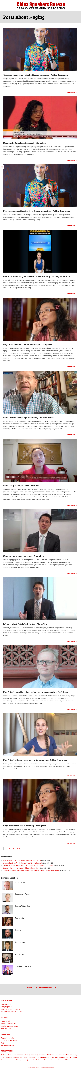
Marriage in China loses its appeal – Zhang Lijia (24, 143)
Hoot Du (38, 1067)
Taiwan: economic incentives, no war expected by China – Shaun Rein (28, 865)
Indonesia (31, 1057)
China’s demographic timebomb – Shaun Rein (23, 556)
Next (18, 849)
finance (4, 1057)
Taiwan (46, 1060)
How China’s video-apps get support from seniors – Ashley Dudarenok (35, 760)
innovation (41, 1057)
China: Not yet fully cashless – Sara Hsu (21, 485)
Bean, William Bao (22, 906)
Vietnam (61, 1060)
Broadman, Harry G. (23, 966)
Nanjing (55, 1057)
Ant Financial (19, 1055)
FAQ (2, 1043)
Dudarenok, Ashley (22, 894)
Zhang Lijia (19, 918)
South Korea (38, 1060)
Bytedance (50, 1055)
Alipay (10, 1055)
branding (34, 1055)
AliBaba (4, 1055)
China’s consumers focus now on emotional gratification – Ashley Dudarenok (31, 871)
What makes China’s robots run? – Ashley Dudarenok (22, 863)
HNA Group (22, 1057)
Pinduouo (4, 1060)
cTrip (67, 1055)
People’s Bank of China (67, 1057)
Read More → (72, 92)
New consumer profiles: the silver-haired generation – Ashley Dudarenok (36, 211)
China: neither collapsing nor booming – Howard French (28, 417)
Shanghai (19, 1060)
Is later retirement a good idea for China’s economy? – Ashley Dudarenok (36, 276)
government (12, 1057)
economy (73, 1055)
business (42, 1055)
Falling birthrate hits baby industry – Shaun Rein (25, 624)
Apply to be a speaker (9, 1040)
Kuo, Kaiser (19, 954)
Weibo (67, 1060)
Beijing (27, 1055)
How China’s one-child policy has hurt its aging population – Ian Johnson (36, 692)
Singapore (28, 1060)
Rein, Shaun (20, 942)
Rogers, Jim (19, 930)
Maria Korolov (6, 1021)
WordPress (51, 1067)
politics (12, 1060)
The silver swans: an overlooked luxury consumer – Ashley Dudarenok (35, 75)
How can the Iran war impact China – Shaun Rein (21, 868)
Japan (48, 1057)
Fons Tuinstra (6, 1004)
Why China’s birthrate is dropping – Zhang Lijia (24, 826)
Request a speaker (8, 1038)
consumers (60, 1055)
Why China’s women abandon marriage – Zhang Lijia (27, 344)
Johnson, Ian (20, 882)
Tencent (54, 1060)
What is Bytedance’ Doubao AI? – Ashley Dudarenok (22, 860)
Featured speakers (8, 1045)
